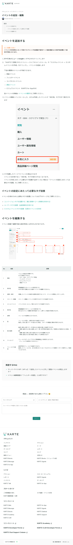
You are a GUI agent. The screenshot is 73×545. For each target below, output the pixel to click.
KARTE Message (9, 508)
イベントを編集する (14, 218)
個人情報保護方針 (57, 542)
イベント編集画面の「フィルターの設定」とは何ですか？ (28, 375)
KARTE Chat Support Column (15, 532)
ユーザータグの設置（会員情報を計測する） (19, 205)
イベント (20, 11)
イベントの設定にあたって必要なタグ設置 (24, 191)
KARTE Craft (7, 518)
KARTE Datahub (42, 511)
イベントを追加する (14, 40)
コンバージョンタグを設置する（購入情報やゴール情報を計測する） (27, 202)
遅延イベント (11, 85)
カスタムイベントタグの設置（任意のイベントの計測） (23, 209)
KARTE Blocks (8, 511)
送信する (36, 418)
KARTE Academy (9, 514)
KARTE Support (42, 514)
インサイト (14, 11)
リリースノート (10, 523)
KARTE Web (7, 505)
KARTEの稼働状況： (11, 542)
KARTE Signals (41, 508)
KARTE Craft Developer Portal (49, 528)
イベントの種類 (24, 93)
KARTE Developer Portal (14, 528)
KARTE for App (41, 505)
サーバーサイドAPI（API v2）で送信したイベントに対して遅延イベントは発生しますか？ (37, 370)
